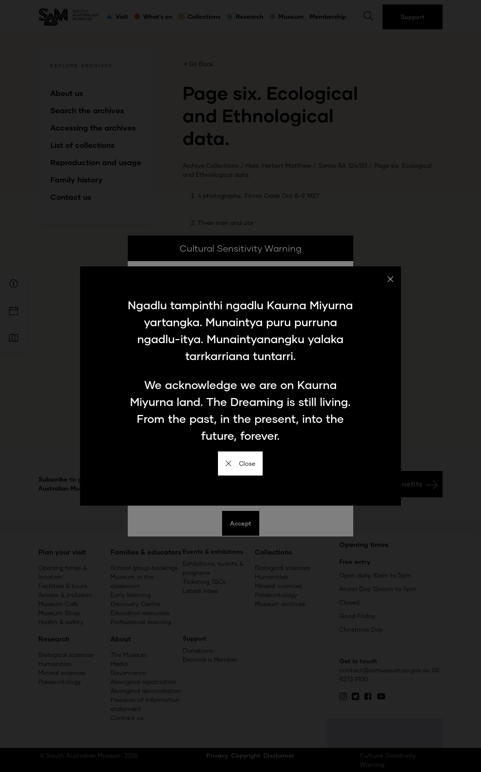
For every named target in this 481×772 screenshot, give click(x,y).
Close (240, 463)
